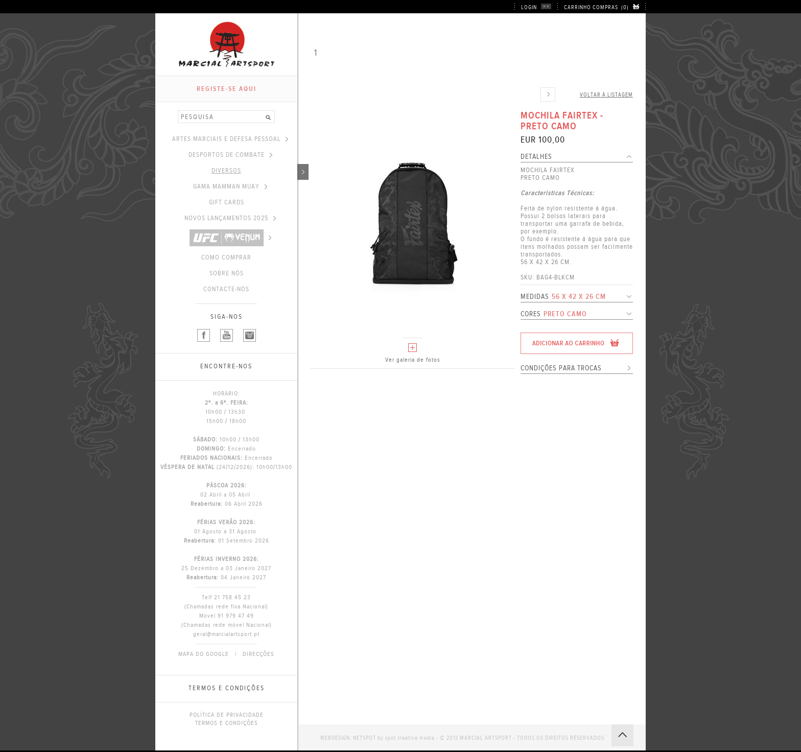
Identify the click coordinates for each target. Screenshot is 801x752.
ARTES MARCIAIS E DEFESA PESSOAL (230, 139)
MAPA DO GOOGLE (203, 653)
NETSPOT (364, 738)
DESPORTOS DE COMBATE (230, 155)
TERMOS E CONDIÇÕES (226, 722)
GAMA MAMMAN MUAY (230, 186)
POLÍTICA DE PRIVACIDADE (227, 714)
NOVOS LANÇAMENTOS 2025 (230, 218)
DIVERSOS (254, 170)
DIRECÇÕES (258, 653)
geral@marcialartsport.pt (226, 634)
